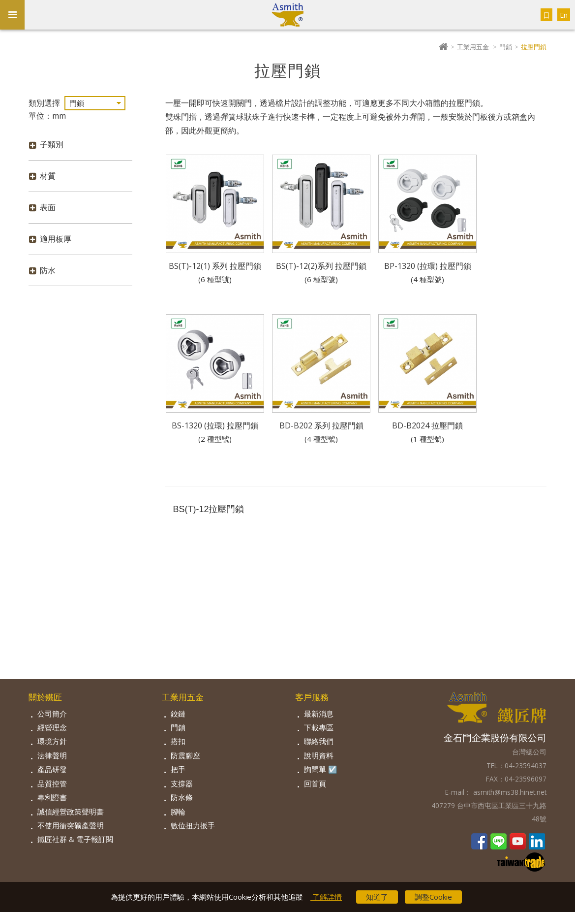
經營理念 (52, 727)
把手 (178, 769)
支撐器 (182, 783)
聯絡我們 (318, 741)
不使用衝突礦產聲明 (70, 825)
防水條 (182, 797)
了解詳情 (326, 897)
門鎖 (505, 46)
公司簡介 (52, 713)
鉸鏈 (178, 713)
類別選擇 (44, 103)
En (564, 15)
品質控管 (52, 783)
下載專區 (318, 727)
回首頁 (315, 783)
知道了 (377, 897)
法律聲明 (52, 755)
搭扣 (178, 741)
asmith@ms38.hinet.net (508, 792)
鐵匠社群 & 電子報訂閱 (75, 839)
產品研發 (52, 769)
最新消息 (318, 713)
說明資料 (318, 755)
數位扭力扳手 (193, 825)
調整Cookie (433, 897)
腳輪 (178, 811)
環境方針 (52, 741)
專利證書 (52, 797)
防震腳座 (185, 755)
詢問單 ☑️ (320, 769)
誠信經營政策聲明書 (70, 811)
